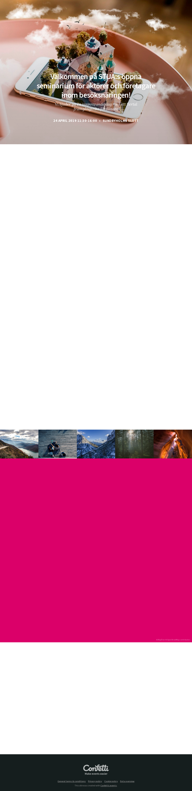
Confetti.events (108, 785)
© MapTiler (160, 640)
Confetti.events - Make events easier (96, 770)
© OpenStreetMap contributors (177, 640)
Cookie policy (111, 781)
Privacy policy (95, 781)
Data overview (127, 781)
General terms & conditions (72, 781)
